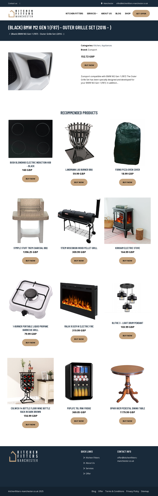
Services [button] (91, 13)
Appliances (107, 45)
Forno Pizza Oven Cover (127, 169)
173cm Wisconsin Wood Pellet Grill (79, 248)
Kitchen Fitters (74, 13)
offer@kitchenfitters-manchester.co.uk (132, 3)
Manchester (108, 3)
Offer (88, 473)
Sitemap (145, 491)
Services (90, 468)
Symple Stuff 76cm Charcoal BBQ (30, 248)
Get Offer (141, 13)
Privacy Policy (132, 491)
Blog (118, 13)
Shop (128, 13)
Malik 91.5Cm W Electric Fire (79, 326)
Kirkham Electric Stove (127, 248)
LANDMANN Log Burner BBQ (79, 169)
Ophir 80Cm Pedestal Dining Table (127, 408)
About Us (106, 13)
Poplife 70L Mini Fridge (79, 408)
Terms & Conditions (114, 491)
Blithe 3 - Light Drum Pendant (127, 322)
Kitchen (97, 45)
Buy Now (89, 65)
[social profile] (20, 3)
